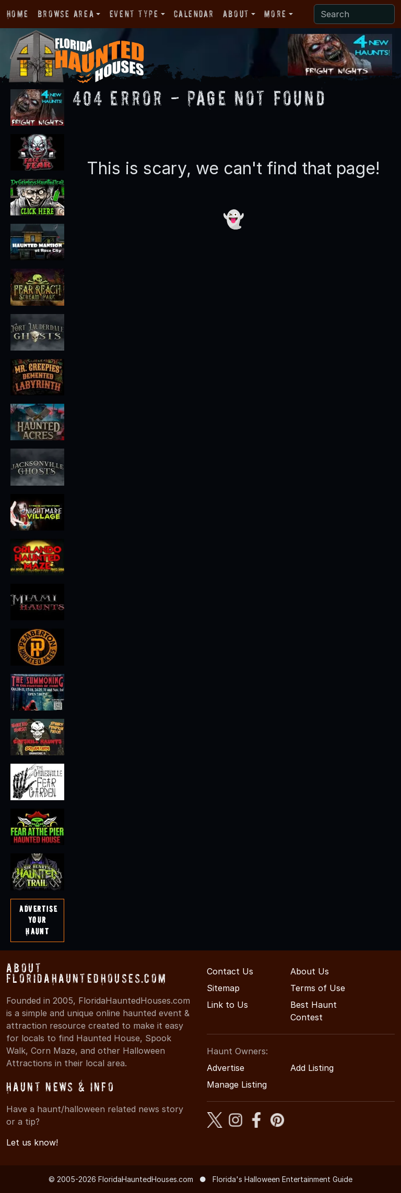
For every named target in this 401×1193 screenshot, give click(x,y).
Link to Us (227, 1004)
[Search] (354, 14)
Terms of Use (317, 988)
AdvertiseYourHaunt (38, 920)
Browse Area (66, 13)
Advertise (225, 1068)
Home (17, 13)
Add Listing (312, 1068)
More (275, 13)
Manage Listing (237, 1084)
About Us (309, 971)
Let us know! (32, 1142)
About (236, 13)
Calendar (194, 13)
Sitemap (223, 988)
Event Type (134, 13)
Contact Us (230, 971)
